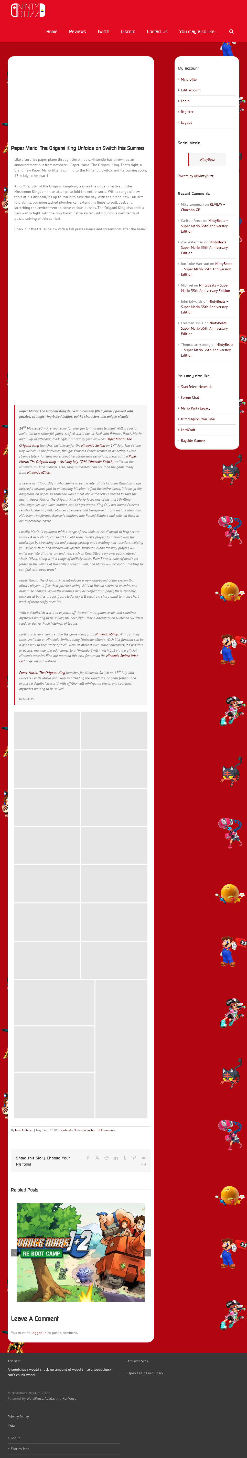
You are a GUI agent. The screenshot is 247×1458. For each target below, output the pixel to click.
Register (187, 111)
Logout (186, 122)
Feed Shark (154, 1373)
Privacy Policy (18, 1416)
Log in (15, 1438)
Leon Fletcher (24, 1130)
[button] (231, 31)
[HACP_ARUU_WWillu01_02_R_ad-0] (81, 99)
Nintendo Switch (93, 445)
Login (185, 101)
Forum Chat (190, 397)
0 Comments (107, 1130)
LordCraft (188, 429)
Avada (49, 1398)
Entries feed (20, 1448)
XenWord (69, 1398)
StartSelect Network (196, 386)
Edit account (191, 90)
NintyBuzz (207, 159)
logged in (39, 1332)
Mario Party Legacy (195, 408)
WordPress (35, 1398)
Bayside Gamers (193, 440)
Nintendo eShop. (39, 472)
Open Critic (136, 1373)
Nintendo (66, 1130)
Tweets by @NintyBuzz (195, 176)
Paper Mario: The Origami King (42, 672)
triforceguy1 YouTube (198, 419)
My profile (189, 79)
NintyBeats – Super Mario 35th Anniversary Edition (204, 226)
